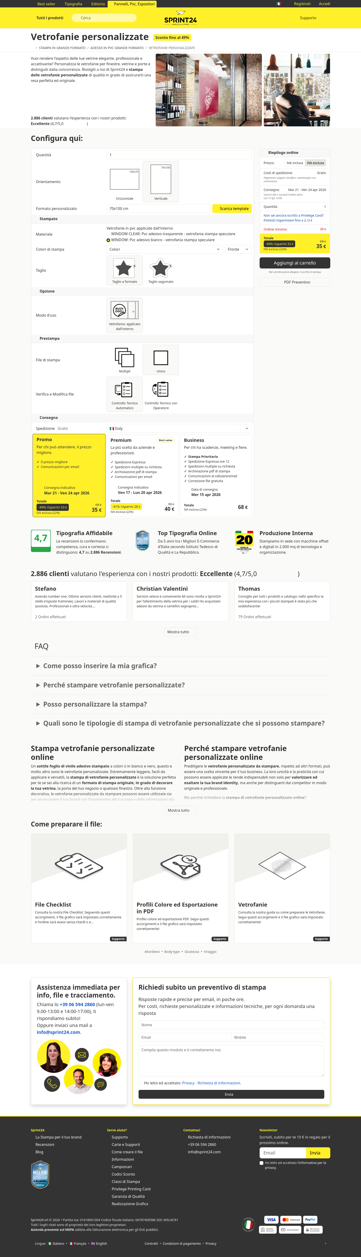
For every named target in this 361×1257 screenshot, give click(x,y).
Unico (161, 359)
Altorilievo (152, 951)
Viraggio (210, 951)
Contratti (151, 1243)
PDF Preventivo (294, 282)
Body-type (172, 951)
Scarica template (232, 208)
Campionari (119, 1166)
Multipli (124, 359)
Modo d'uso (69, 315)
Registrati (300, 3)
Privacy (211, 1243)
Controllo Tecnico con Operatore (161, 394)
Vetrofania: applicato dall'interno (124, 315)
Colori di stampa (69, 249)
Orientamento (48, 181)
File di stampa (69, 359)
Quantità (44, 154)
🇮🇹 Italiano (56, 1243)
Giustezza (192, 951)
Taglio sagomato (161, 270)
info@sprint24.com (58, 1032)
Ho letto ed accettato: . (192, 1082)
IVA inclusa (295, 163)
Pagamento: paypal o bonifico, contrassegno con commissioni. (290, 179)
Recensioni (42, 1144)
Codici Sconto (121, 1174)
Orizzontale (124, 181)
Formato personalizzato (57, 208)
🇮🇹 (281, 3)
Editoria (96, 3)
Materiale (69, 234)
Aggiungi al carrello (295, 263)
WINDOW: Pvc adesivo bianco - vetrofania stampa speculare (163, 239)
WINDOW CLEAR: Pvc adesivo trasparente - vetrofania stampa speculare (173, 233)
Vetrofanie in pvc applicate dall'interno (139, 228)
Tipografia (71, 3)
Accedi (322, 3)
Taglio (69, 270)
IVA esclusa (315, 163)
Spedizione (69, 428)
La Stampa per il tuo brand (56, 1137)
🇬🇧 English (99, 1243)
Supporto (308, 17)
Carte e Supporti (123, 1144)
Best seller (44, 3)
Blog (37, 1151)
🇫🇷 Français (77, 1243)
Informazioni (120, 1159)
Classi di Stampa (123, 1181)
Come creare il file (125, 1151)
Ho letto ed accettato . (295, 1165)
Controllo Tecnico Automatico (124, 394)
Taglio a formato (124, 270)
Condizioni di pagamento (182, 1243)
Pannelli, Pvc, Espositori (132, 3)
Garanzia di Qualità (126, 1196)
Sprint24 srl (39, 1220)
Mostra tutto (180, 631)
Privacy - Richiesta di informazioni (211, 1082)
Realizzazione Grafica (127, 1203)
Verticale (161, 181)
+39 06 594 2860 (77, 1004)
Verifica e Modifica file (69, 394)
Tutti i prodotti (49, 17)
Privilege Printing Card (129, 1188)
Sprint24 (180, 19)
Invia (231, 1094)
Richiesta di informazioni (207, 1137)
